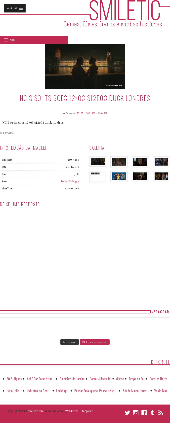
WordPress (71, 411)
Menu (12, 39)
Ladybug (61, 390)
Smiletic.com (36, 411)
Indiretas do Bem (37, 390)
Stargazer (87, 411)
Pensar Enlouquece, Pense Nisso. (94, 390)
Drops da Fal (136, 378)
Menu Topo (12, 8)
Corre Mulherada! (100, 378)
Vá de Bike (161, 390)
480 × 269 (102, 113)
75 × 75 (80, 113)
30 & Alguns (14, 378)
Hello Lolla (12, 390)
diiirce (120, 378)
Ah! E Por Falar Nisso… (40, 378)
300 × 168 (90, 113)
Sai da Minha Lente (134, 390)
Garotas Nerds (158, 378)
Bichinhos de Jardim (72, 378)
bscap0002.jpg (70, 181)
